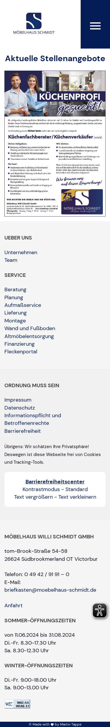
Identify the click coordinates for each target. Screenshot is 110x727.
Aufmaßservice (22, 305)
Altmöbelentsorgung (29, 336)
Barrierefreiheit (22, 431)
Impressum (17, 400)
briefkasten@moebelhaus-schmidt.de (50, 590)
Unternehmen (20, 252)
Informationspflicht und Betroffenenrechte (32, 419)
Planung (13, 297)
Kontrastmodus (41, 489)
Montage (15, 320)
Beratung (15, 289)
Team (10, 260)
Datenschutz (19, 408)
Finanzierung (19, 344)
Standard (76, 489)
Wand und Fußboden (29, 328)
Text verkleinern (77, 497)
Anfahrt (13, 605)
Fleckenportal (20, 351)
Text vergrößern (33, 497)
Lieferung (15, 313)
